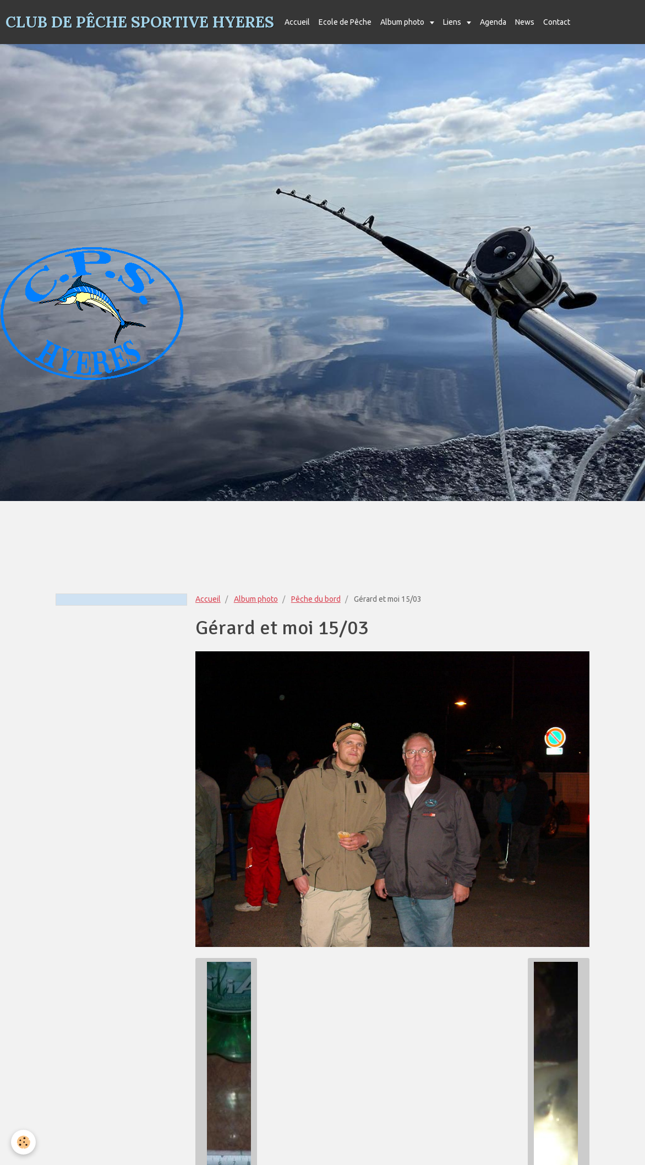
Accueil (297, 22)
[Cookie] (23, 1142)
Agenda (493, 22)
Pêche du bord (316, 599)
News (524, 22)
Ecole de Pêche (345, 22)
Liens (453, 22)
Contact (556, 22)
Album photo (403, 22)
